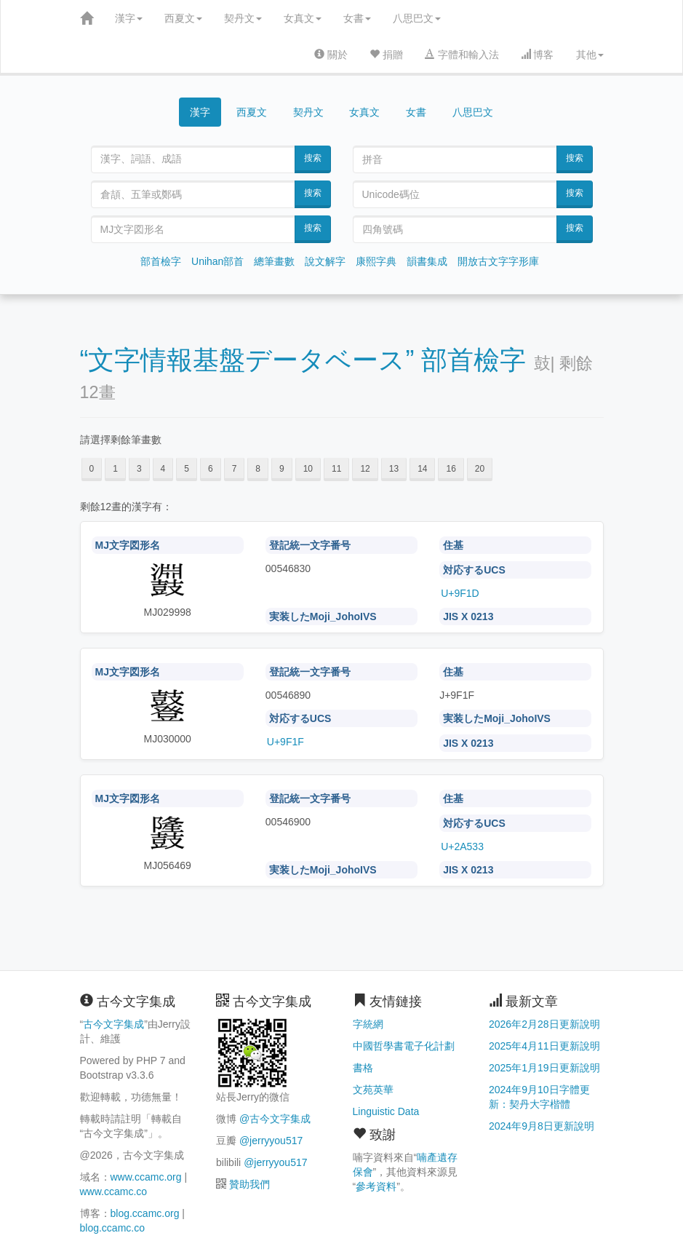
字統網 (368, 1024)
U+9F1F (285, 742)
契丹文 (243, 18)
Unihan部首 (217, 261)
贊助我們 (249, 1184)
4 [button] (163, 469)
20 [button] (479, 469)
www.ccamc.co (114, 1191)
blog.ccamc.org (145, 1213)
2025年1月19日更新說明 (544, 1068)
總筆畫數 (274, 261)
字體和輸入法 (462, 54)
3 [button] (139, 469)
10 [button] (308, 469)
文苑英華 (373, 1089)
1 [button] (115, 469)
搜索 (312, 158)
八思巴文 (417, 18)
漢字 (129, 18)
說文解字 (325, 261)
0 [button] (92, 469)
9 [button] (281, 469)
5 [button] (186, 469)
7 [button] (234, 469)
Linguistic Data (386, 1111)
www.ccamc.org (146, 1177)
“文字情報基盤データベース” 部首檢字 (303, 360)
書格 (363, 1068)
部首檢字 (160, 261)
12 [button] (365, 469)
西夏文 (183, 18)
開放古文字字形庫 (498, 261)
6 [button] (210, 469)
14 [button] (422, 469)
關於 (331, 54)
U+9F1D (460, 593)
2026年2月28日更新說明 (544, 1024)
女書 (357, 18)
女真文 (302, 18)
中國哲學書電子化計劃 (404, 1046)
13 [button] (394, 469)
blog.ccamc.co (112, 1228)
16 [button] (450, 469)
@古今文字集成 (275, 1119)
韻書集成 (427, 261)
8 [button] (257, 469)
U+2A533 (462, 846)
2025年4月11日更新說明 (544, 1046)
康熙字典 (376, 261)
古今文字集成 (113, 1024)
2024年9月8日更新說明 (541, 1126)
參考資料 (376, 1186)
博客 (537, 54)
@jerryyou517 (271, 1140)
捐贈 (386, 54)
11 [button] (336, 469)
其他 (590, 54)
